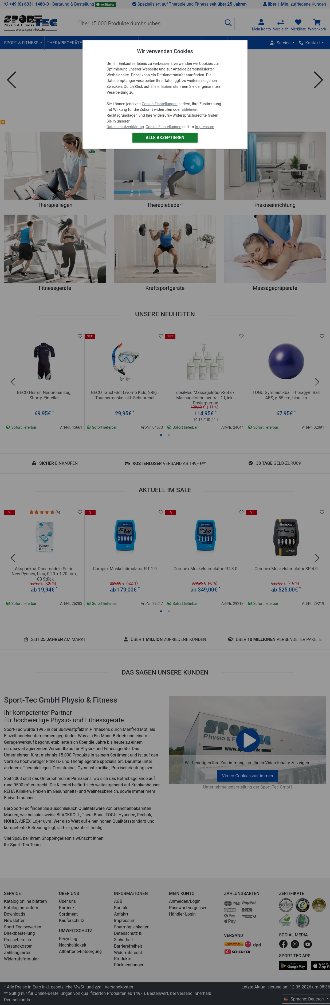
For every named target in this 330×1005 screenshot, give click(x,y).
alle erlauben (161, 86)
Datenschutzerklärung (125, 127)
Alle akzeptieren (165, 137)
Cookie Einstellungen (160, 104)
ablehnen (190, 109)
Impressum (204, 127)
